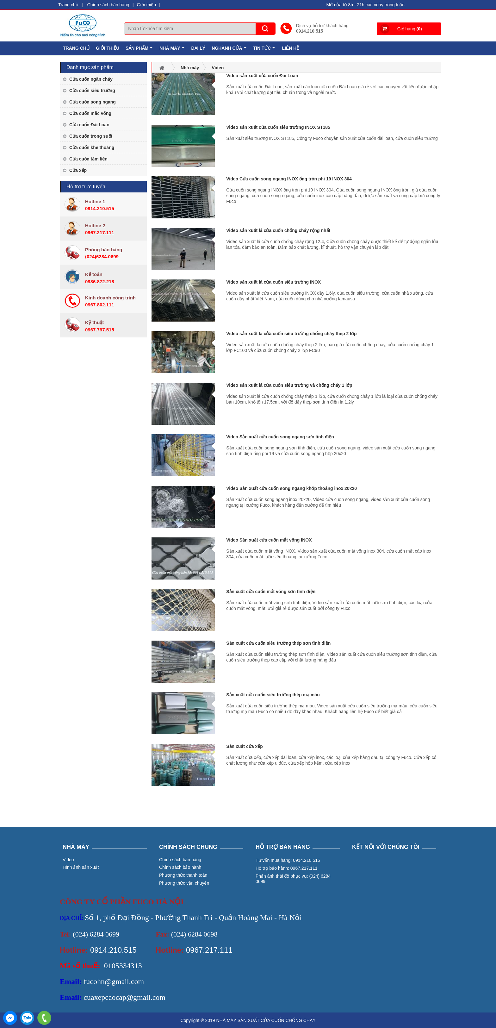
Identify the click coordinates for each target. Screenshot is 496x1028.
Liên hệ (290, 48)
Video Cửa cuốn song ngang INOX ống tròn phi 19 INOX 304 (289, 178)
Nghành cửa (230, 50)
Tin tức (264, 50)
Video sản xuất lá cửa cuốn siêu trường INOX (273, 282)
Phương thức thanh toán (183, 875)
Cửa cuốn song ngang (92, 101)
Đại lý (198, 48)
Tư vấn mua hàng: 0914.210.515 (288, 860)
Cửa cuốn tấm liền (88, 158)
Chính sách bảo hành (180, 867)
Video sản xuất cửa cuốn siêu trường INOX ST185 (278, 127)
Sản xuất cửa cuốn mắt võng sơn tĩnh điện (270, 591)
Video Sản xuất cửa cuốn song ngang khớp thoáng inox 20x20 (291, 488)
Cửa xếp (78, 170)
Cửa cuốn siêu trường (92, 90)
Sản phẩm (140, 50)
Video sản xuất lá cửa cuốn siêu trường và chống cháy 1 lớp (289, 385)
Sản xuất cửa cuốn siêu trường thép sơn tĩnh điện (278, 643)
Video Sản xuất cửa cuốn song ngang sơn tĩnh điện (280, 436)
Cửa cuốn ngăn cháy (91, 79)
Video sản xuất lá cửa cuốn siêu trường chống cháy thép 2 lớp (291, 333)
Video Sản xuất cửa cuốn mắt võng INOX (269, 539)
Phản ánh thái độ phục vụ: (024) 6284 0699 (293, 879)
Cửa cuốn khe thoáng (91, 147)
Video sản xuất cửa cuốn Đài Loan (262, 75)
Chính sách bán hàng (108, 4)
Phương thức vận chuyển (184, 883)
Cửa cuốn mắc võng (90, 113)
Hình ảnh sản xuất (81, 867)
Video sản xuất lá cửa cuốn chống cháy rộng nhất (278, 230)
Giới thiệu (146, 4)
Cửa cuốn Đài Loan (89, 124)
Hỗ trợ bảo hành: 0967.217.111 (286, 868)
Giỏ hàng (409, 28)
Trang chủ (68, 4)
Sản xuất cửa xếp (244, 746)
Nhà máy (172, 50)
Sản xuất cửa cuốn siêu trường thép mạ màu (272, 694)
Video (68, 859)
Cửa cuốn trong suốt (90, 136)
